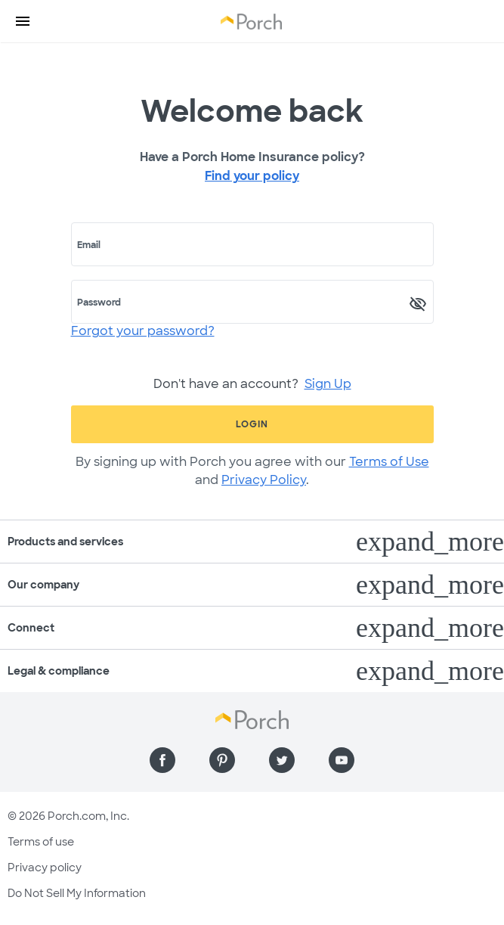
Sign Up (328, 384)
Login (252, 424)
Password (99, 302)
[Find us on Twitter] (282, 760)
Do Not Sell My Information (77, 893)
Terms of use (41, 842)
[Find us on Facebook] (162, 760)
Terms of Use (389, 462)
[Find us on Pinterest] (222, 760)
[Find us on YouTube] (341, 760)
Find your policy (252, 176)
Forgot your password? (143, 331)
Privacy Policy (263, 480)
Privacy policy (45, 867)
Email (88, 245)
